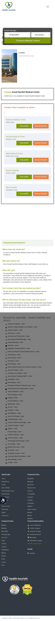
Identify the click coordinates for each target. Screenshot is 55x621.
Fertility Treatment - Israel (14, 435)
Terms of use (6, 506)
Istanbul (30, 500)
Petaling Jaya (6, 534)
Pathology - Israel (12, 361)
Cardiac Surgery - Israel (13, 330)
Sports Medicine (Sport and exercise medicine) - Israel (23, 367)
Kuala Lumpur (32, 509)
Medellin (30, 518)
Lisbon (4, 562)
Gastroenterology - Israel (14, 342)
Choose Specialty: (10, 30)
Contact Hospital (41, 126)
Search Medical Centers (29, 41)
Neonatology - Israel (12, 355)
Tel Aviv (4, 543)
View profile (24, 126)
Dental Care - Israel (12, 333)
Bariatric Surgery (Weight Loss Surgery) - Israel (21, 327)
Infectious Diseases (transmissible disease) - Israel (22, 352)
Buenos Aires (32, 488)
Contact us (5, 515)
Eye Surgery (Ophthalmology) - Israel (18, 339)
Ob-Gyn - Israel (11, 407)
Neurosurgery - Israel (13, 358)
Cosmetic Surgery (35, 531)
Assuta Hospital (12, 170)
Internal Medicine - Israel (14, 401)
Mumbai (4, 528)
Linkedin (31, 553)
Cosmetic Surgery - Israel (14, 426)
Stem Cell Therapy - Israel (14, 416)
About (3, 512)
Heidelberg (5, 550)
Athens (4, 556)
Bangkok (30, 481)
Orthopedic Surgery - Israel (15, 453)
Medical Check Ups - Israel (14, 447)
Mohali (4, 553)
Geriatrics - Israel (11, 346)
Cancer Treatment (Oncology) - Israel (18, 423)
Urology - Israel (11, 463)
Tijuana (4, 547)
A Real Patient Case (8, 491)
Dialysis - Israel (11, 429)
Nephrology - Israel (12, 404)
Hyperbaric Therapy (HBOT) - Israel (17, 349)
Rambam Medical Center (16, 119)
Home (3, 478)
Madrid (30, 512)
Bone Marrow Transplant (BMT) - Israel (18, 376)
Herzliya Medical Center (15, 136)
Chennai (30, 491)
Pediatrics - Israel (12, 410)
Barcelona (31, 485)
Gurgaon (30, 497)
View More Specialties (34, 543)
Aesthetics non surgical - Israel (16, 373)
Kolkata (30, 506)
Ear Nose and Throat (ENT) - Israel (17, 336)
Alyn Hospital (11, 187)
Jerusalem (31, 503)
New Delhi (5, 531)
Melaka (4, 525)
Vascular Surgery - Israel (14, 370)
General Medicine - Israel (14, 392)
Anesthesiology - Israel (13, 419)
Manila (30, 515)
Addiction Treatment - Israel (15, 324)
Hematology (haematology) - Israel (17, 441)
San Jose (4, 537)
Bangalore (31, 478)
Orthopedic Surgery (36, 540)
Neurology (33, 537)
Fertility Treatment (35, 534)
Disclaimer (5, 509)
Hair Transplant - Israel (13, 395)
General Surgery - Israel (14, 438)
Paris (3, 565)
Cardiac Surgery (35, 528)
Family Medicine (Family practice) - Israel (19, 389)
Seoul (3, 540)
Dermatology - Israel (12, 383)
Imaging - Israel (11, 398)
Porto (3, 559)
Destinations (6, 494)
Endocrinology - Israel (13, 432)
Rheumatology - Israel (13, 459)
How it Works (6, 488)
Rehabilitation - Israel (13, 413)
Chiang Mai (31, 494)
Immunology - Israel (12, 444)
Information (5, 497)
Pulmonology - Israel (13, 364)
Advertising (5, 481)
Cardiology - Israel (12, 379)
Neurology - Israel (12, 450)
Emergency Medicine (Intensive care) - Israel (20, 386)
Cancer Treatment (35, 525)
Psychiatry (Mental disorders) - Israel (18, 456)
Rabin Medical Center (14, 153)
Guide (3, 485)
